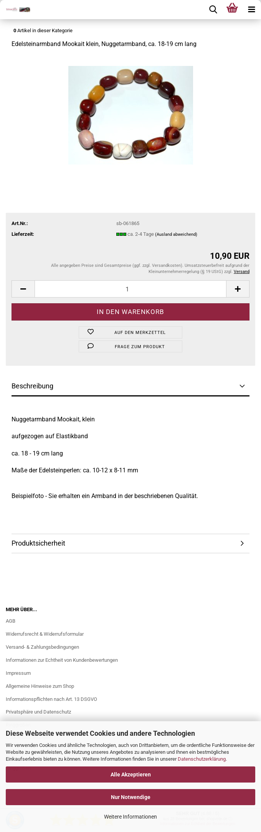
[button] (23, 289)
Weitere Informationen (130, 817)
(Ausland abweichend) (176, 234)
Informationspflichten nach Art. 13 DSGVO (51, 699)
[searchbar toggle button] (213, 9)
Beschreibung (32, 386)
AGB (10, 621)
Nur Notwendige (130, 797)
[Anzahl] (130, 289)
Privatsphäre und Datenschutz (38, 712)
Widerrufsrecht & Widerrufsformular (45, 634)
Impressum (18, 673)
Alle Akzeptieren (131, 774)
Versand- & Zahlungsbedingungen (42, 647)
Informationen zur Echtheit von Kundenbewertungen (62, 660)
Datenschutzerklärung (202, 759)
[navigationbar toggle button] (251, 9)
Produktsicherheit (38, 543)
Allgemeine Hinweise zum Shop (40, 686)
